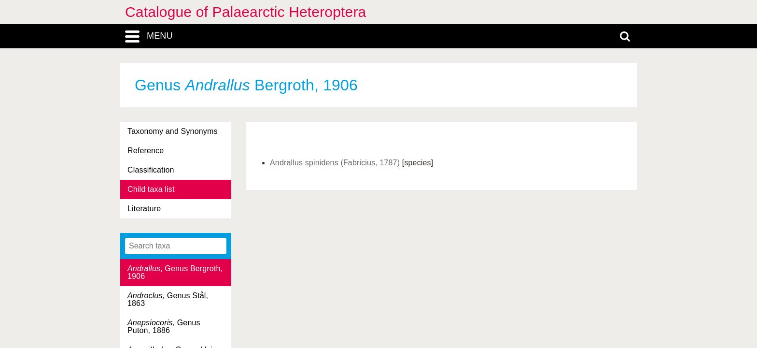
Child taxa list (151, 189)
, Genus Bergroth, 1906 (175, 272)
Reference (145, 150)
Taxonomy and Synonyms (172, 131)
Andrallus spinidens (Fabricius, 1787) (335, 163)
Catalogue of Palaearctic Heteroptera (245, 12)
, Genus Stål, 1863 (167, 299)
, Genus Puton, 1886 (163, 326)
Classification (150, 170)
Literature (144, 208)
